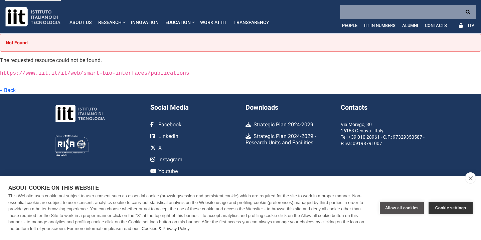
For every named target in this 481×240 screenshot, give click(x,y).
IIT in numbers (379, 25)
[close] (470, 178)
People (349, 25)
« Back (8, 89)
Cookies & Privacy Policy (166, 228)
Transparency (251, 22)
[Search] (408, 12)
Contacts (436, 25)
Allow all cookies (402, 208)
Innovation (145, 22)
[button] (111, 16)
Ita (471, 25)
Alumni (410, 25)
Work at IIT (213, 22)
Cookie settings (450, 208)
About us (80, 22)
